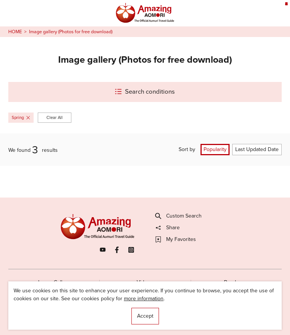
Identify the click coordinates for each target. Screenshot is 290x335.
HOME (15, 31)
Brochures (236, 282)
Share (168, 227)
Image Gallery (54, 282)
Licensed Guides (102, 316)
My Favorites (176, 239)
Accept (145, 316)
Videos (145, 282)
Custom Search (179, 216)
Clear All (54, 117)
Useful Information (186, 316)
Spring (21, 117)
